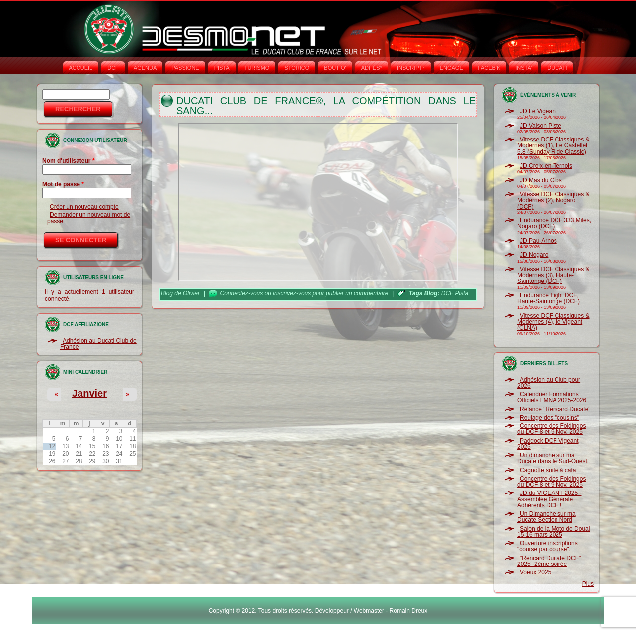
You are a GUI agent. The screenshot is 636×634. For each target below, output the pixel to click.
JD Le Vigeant (538, 111)
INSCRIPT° (411, 67)
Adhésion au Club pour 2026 (548, 382)
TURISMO (257, 67)
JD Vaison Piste (540, 125)
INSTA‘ (523, 67)
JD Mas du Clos (541, 180)
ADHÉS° (371, 67)
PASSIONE (185, 67)
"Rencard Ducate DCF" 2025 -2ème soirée (549, 561)
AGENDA (145, 67)
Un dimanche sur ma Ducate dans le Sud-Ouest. (553, 458)
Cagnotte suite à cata (548, 470)
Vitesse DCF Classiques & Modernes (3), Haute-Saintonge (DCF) (553, 275)
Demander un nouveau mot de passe (88, 217)
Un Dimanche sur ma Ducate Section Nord (546, 516)
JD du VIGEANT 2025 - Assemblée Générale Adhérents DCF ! (549, 499)
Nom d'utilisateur (68, 160)
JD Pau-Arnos (538, 240)
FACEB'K (489, 67)
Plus (588, 583)
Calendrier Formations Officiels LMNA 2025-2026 (551, 397)
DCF (113, 67)
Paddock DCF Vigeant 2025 (548, 443)
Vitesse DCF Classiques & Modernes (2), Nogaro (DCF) (553, 200)
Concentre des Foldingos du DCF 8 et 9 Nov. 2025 (551, 429)
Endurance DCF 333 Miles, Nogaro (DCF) (554, 223)
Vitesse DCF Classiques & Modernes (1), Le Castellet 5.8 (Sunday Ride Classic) (553, 145)
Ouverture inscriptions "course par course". (547, 546)
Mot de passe (63, 184)
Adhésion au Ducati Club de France (98, 343)
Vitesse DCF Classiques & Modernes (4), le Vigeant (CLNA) (553, 322)
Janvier (89, 393)
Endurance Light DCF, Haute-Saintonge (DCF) (548, 298)
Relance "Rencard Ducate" (555, 409)
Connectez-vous (241, 293)
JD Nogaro (534, 254)
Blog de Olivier (180, 293)
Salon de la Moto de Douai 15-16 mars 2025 (553, 531)
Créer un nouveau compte (84, 206)
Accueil (81, 67)
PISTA (222, 67)
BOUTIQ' (335, 67)
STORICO (296, 67)
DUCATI (557, 67)
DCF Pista (454, 293)
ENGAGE (451, 67)
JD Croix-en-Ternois (546, 165)
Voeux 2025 (535, 572)
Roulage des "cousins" (549, 417)
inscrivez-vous (292, 293)
